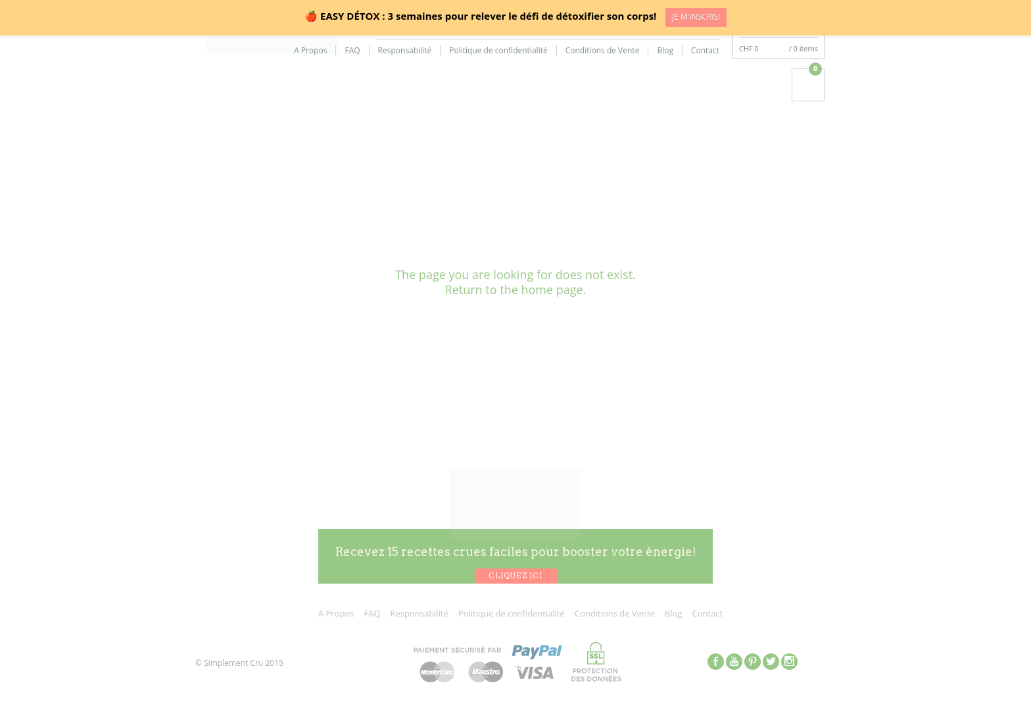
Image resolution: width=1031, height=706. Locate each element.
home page (552, 289)
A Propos (310, 50)
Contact (705, 50)
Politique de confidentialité (498, 50)
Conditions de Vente (602, 50)
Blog (665, 50)
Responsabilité (405, 50)
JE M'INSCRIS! (696, 16)
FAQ (352, 50)
